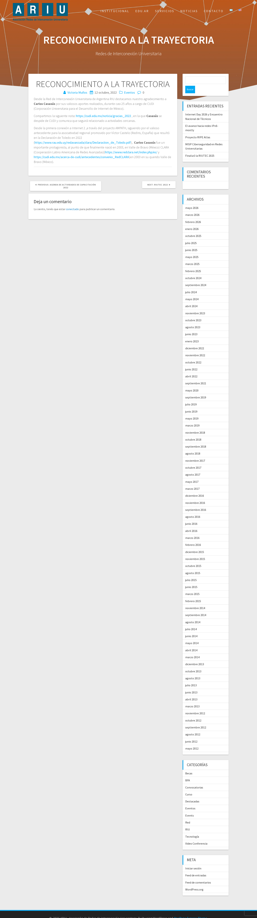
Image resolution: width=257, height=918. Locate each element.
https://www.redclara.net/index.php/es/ (131, 152)
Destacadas (192, 794)
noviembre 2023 (195, 305)
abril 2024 (191, 298)
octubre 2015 (193, 558)
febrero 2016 (193, 537)
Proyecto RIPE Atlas (197, 130)
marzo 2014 (192, 649)
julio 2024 (191, 284)
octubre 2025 (193, 228)
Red (187, 815)
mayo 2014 (191, 635)
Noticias (189, 11)
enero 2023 (192, 334)
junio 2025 (191, 242)
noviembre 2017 (195, 453)
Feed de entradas (195, 868)
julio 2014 (191, 621)
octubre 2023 (193, 312)
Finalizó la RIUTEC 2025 (199, 148)
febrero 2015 (193, 593)
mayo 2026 (191, 200)
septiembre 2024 (195, 277)
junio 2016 (191, 516)
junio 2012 (191, 734)
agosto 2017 (192, 467)
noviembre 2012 (195, 706)
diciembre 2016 (194, 488)
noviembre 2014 (195, 600)
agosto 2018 (192, 446)
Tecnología (192, 829)
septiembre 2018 (195, 439)
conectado (72, 209)
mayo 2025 (191, 249)
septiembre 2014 (195, 607)
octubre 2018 (193, 432)
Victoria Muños (77, 92)
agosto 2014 (192, 614)
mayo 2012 (191, 741)
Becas (188, 766)
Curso (188, 787)
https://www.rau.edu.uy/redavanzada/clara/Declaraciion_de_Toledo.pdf (83, 142)
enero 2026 (192, 221)
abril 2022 (191, 369)
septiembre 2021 (195, 376)
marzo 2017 (192, 481)
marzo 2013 (192, 699)
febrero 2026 (193, 214)
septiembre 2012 (195, 720)
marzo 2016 (192, 530)
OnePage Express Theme (190, 911)
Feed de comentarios (198, 875)
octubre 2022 (193, 355)
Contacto (213, 11)
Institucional (114, 11)
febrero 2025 (193, 263)
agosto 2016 (192, 509)
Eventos (129, 92)
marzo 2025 (192, 256)
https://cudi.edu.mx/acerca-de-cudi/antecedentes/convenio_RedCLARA (81, 157)
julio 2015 (191, 572)
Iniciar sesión (193, 861)
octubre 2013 (193, 664)
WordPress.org (194, 882)
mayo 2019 (191, 411)
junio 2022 (191, 362)
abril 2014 (191, 642)
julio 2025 (191, 235)
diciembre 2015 (194, 544)
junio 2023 (191, 326)
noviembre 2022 (195, 347)
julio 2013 (191, 677)
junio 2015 (191, 579)
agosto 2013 (192, 671)
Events (189, 808)
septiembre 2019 (195, 390)
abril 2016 (191, 523)
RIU (187, 822)
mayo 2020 (191, 383)
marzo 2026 (192, 207)
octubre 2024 (193, 270)
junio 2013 (191, 685)
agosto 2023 (192, 319)
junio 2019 (191, 404)
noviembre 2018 (195, 425)
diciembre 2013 (194, 656)
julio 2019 (191, 397)
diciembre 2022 (194, 341)
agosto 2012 (192, 727)
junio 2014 (191, 628)
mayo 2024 (191, 291)
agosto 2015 (192, 565)
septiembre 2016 (195, 502)
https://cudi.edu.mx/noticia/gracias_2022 (103, 116)
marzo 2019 (192, 418)
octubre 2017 (193, 460)
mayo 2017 (191, 474)
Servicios (164, 11)
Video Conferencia (196, 836)
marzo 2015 (192, 586)
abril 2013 (191, 692)
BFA (187, 773)
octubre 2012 (193, 713)
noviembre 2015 (195, 551)
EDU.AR (142, 11)
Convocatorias (194, 780)
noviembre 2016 (195, 495)
